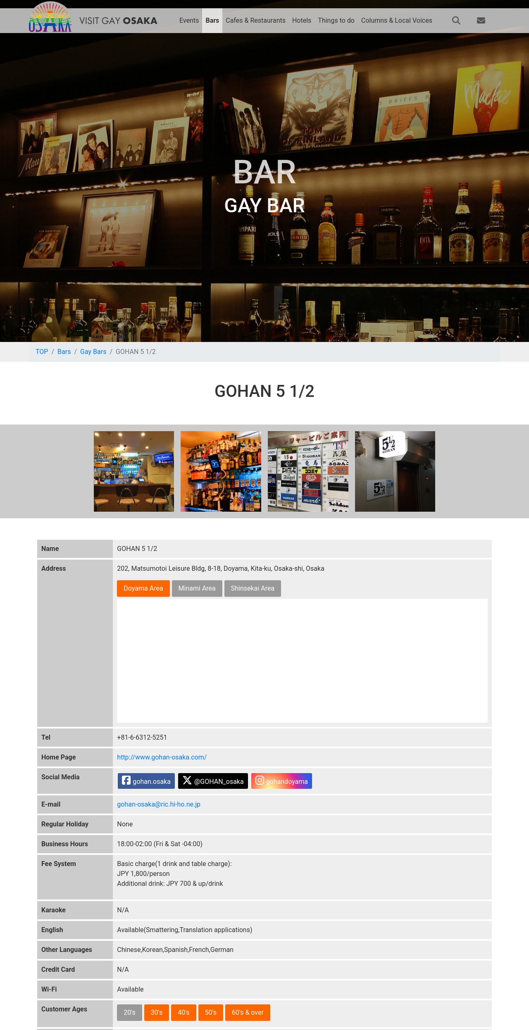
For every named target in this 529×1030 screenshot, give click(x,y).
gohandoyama (281, 780)
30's (156, 1012)
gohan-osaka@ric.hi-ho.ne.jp (158, 804)
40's (183, 1012)
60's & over (248, 1012)
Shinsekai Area (252, 588)
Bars (64, 352)
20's (129, 1012)
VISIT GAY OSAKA (118, 20)
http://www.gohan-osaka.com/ (162, 757)
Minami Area (197, 588)
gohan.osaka (146, 780)
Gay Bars (93, 352)
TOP (42, 352)
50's (211, 1012)
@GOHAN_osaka (213, 780)
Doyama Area (143, 588)
